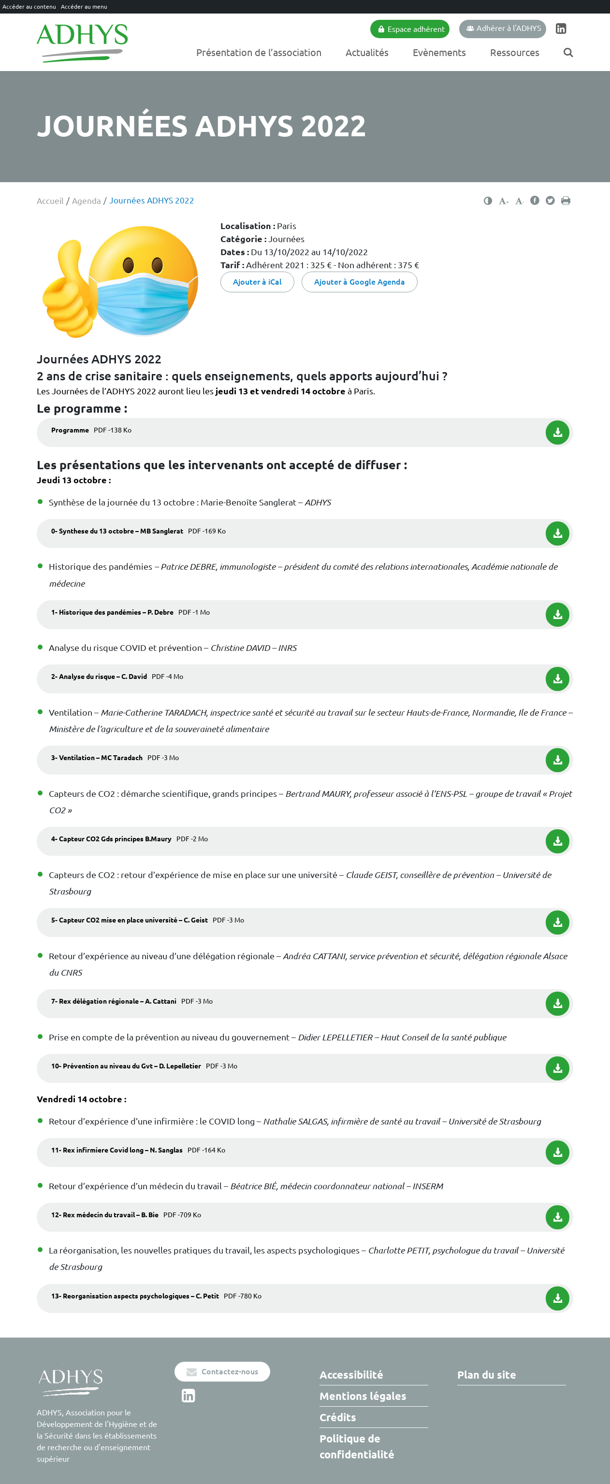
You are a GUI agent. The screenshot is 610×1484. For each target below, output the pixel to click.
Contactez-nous (222, 1372)
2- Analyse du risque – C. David (117, 676)
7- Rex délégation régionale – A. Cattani (132, 1001)
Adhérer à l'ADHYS (503, 28)
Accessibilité (351, 1375)
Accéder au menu (84, 6)
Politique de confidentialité (357, 1446)
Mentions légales (363, 1396)
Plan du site (486, 1375)
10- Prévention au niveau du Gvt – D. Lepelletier (144, 1066)
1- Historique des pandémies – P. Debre (130, 612)
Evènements (439, 52)
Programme (91, 430)
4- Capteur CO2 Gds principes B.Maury (129, 839)
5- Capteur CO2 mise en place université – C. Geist (147, 920)
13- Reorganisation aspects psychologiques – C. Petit (156, 1296)
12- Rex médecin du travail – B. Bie (126, 1215)
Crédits (338, 1417)
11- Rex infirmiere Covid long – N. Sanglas (138, 1150)
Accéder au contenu (29, 6)
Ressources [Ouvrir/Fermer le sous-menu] (514, 52)
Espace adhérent (411, 29)
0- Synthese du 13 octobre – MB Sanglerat (138, 531)
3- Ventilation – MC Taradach (115, 758)
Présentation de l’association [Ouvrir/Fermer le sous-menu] (258, 52)
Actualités (367, 52)
